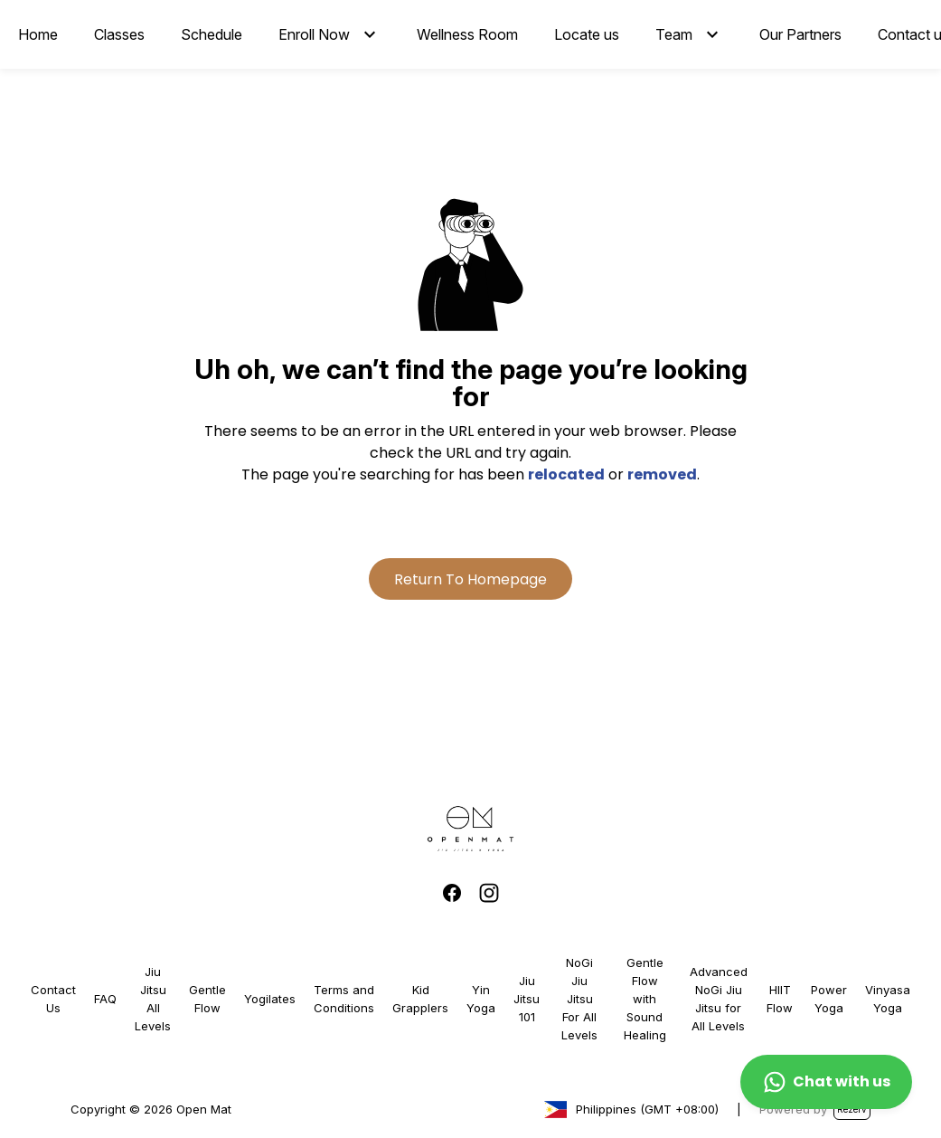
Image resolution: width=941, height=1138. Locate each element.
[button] (370, 34)
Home (38, 34)
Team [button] (673, 34)
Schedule (211, 34)
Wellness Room (467, 34)
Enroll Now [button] (314, 34)
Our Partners (800, 34)
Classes (119, 34)
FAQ (105, 998)
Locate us (586, 34)
